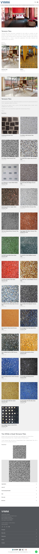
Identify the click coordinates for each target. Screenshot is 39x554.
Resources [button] (4, 536)
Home (3, 5)
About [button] (3, 539)
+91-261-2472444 (11, 522)
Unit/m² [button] (3, 487)
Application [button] (4, 484)
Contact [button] (3, 542)
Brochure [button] (3, 500)
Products (6, 5)
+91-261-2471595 (5, 522)
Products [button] (3, 529)
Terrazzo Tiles (11, 5)
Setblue (29, 551)
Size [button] (2, 493)
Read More (4, 44)
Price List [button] (3, 497)
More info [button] (3, 533)
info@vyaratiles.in (5, 524)
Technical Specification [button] (6, 490)
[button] (37, 2)
